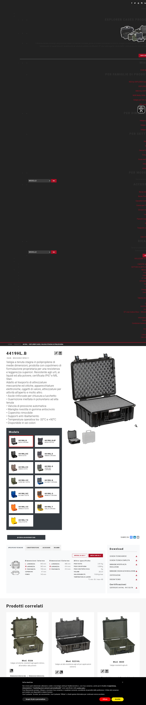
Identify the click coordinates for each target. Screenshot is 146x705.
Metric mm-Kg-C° (95, 555)
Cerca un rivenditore (26, 537)
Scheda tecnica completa (123, 560)
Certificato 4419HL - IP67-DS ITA (123, 588)
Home (10, 344)
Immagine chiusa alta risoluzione (123, 571)
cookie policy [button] (81, 688)
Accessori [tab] (46, 547)
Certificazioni (123, 575)
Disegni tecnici (123, 579)
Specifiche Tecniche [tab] (15, 547)
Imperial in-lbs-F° (80, 555)
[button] (122, 682)
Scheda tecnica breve (123, 556)
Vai (54, 180)
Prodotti (17, 344)
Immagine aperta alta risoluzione (123, 566)
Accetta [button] (117, 699)
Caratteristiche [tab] (33, 547)
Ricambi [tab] (56, 547)
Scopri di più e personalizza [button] (35, 699)
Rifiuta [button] (105, 699)
